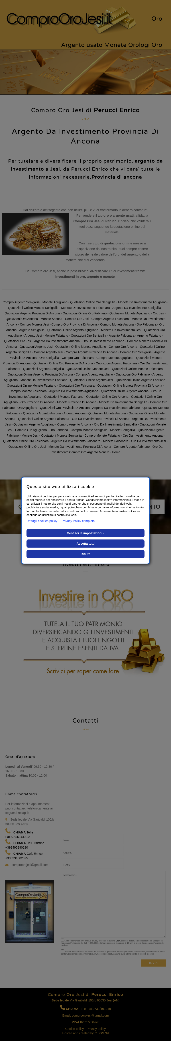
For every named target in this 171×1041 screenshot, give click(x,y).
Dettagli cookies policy (41, 521)
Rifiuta (85, 554)
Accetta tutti (86, 543)
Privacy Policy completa (78, 521)
